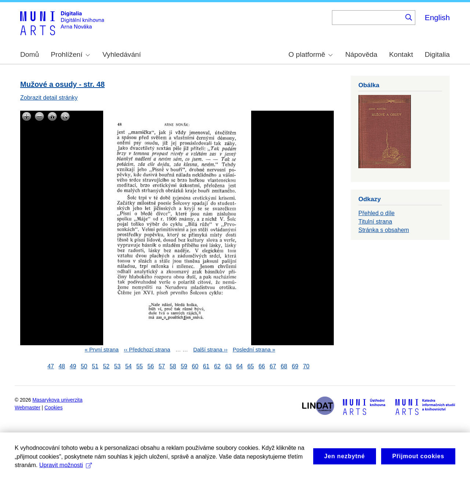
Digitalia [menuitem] (437, 54)
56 (150, 366)
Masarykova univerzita (57, 400)
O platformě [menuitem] (311, 54)
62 (217, 366)
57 (162, 366)
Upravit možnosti (65, 470)
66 (261, 366)
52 (106, 366)
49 (73, 366)
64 (239, 366)
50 (84, 366)
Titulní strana (375, 221)
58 (173, 366)
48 (61, 366)
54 (128, 366)
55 (139, 366)
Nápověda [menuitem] (361, 54)
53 (117, 366)
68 (284, 366)
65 (250, 366)
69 (295, 366)
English (437, 17)
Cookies (53, 407)
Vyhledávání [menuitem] (121, 54)
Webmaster (27, 407)
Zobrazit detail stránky (49, 98)
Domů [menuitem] (29, 54)
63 (228, 366)
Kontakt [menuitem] (401, 54)
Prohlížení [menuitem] (70, 54)
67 (273, 366)
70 (306, 366)
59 (184, 366)
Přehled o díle (376, 213)
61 (206, 366)
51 (95, 366)
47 (50, 366)
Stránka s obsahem (383, 230)
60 (195, 366)
